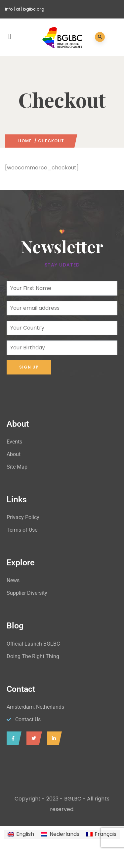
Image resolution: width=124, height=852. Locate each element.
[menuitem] (20, 834)
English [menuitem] (25, 834)
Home (25, 141)
